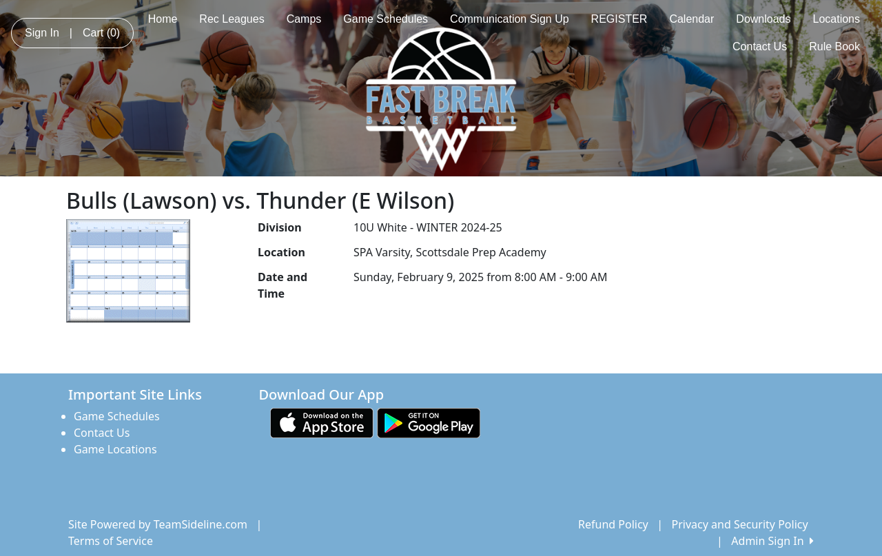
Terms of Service (110, 540)
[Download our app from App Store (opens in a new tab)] (321, 421)
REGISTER (619, 19)
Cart (101, 33)
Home (163, 19)
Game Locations (115, 449)
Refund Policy (613, 524)
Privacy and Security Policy (740, 524)
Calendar (691, 19)
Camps (304, 19)
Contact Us (759, 46)
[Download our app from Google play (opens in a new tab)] (428, 421)
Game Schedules (385, 19)
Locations (837, 19)
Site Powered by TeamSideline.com (157, 524)
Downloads (763, 19)
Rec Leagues (231, 19)
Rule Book (834, 46)
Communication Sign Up (509, 19)
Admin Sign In (772, 540)
